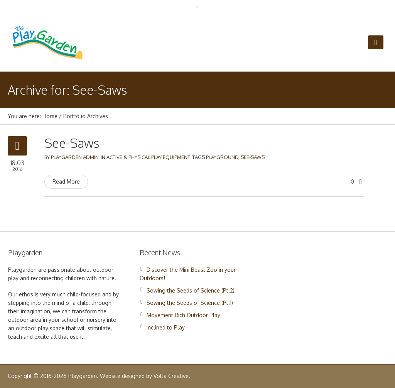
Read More (66, 181)
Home (49, 116)
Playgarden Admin (75, 157)
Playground (222, 157)
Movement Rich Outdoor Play (183, 315)
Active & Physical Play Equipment (148, 157)
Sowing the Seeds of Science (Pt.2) (191, 290)
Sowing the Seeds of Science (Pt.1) (190, 302)
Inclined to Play (166, 327)
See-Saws (71, 143)
